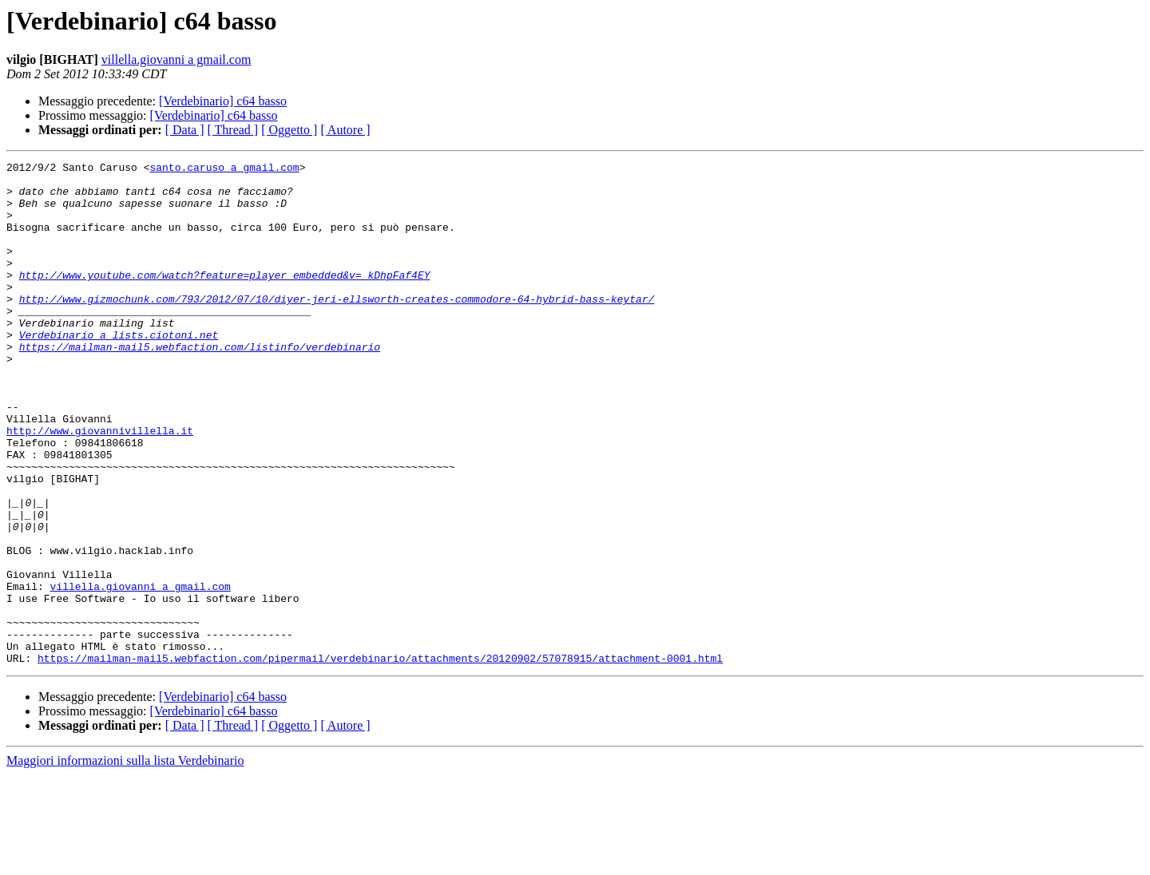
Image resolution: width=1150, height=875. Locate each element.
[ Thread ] (233, 130)
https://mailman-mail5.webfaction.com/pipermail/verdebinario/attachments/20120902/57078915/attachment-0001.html (380, 758)
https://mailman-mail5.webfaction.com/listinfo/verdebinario (199, 385)
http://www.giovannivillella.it (99, 485)
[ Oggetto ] (289, 130)
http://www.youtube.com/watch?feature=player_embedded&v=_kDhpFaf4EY (224, 298)
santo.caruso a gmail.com (224, 169)
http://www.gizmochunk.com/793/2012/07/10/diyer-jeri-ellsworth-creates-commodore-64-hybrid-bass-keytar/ (337, 327)
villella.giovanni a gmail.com (176, 59)
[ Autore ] (345, 130)
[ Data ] (184, 130)
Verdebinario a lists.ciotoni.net (119, 370)
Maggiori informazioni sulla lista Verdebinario (125, 861)
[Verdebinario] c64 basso (223, 101)
